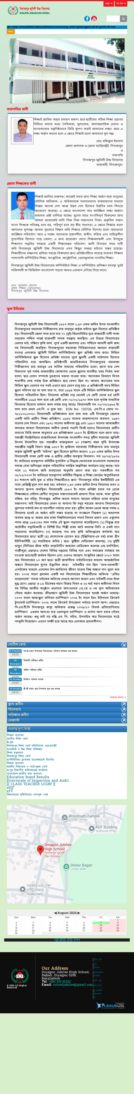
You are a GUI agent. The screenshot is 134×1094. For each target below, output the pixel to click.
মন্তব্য (108, 3)
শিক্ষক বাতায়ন (18, 747)
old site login (63, 36)
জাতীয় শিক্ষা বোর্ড (20, 754)
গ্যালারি (67, 29)
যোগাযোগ (99, 29)
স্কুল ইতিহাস (15, 319)
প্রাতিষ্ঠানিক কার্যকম (98, 1045)
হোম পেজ (14, 29)
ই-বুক (13, 760)
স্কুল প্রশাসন (28, 29)
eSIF (13, 844)
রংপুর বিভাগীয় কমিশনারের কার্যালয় (30, 812)
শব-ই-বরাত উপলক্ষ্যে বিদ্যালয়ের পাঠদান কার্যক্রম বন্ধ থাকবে (50, 661)
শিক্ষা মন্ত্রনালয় (18, 779)
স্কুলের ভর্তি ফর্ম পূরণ (42, 36)
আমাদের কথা (81, 29)
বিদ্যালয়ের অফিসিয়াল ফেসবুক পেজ (30, 857)
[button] (18, 81)
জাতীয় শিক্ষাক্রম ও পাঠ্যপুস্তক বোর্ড (30, 805)
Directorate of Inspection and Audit (41, 831)
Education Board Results (31, 825)
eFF (13, 850)
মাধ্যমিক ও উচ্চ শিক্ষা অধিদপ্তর (27, 773)
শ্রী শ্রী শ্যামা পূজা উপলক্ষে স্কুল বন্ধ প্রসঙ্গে (42, 699)
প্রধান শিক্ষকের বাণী (21, 194)
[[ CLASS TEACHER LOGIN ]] (34, 838)
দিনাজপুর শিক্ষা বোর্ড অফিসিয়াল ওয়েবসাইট (34, 766)
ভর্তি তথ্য (98, 1054)
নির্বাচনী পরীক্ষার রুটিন (33, 671)
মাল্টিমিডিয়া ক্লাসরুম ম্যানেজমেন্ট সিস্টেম (33, 792)
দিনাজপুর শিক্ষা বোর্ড (21, 786)
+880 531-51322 (60, 1054)
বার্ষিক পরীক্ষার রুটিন (33, 680)
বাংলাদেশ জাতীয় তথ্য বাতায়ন (27, 818)
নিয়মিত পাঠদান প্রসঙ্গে (33, 689)
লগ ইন (121, 3)
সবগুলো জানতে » (118, 707)
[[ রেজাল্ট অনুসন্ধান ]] (19, 36)
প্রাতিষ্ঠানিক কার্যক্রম (49, 29)
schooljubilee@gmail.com (73, 1057)
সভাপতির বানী (17, 120)
